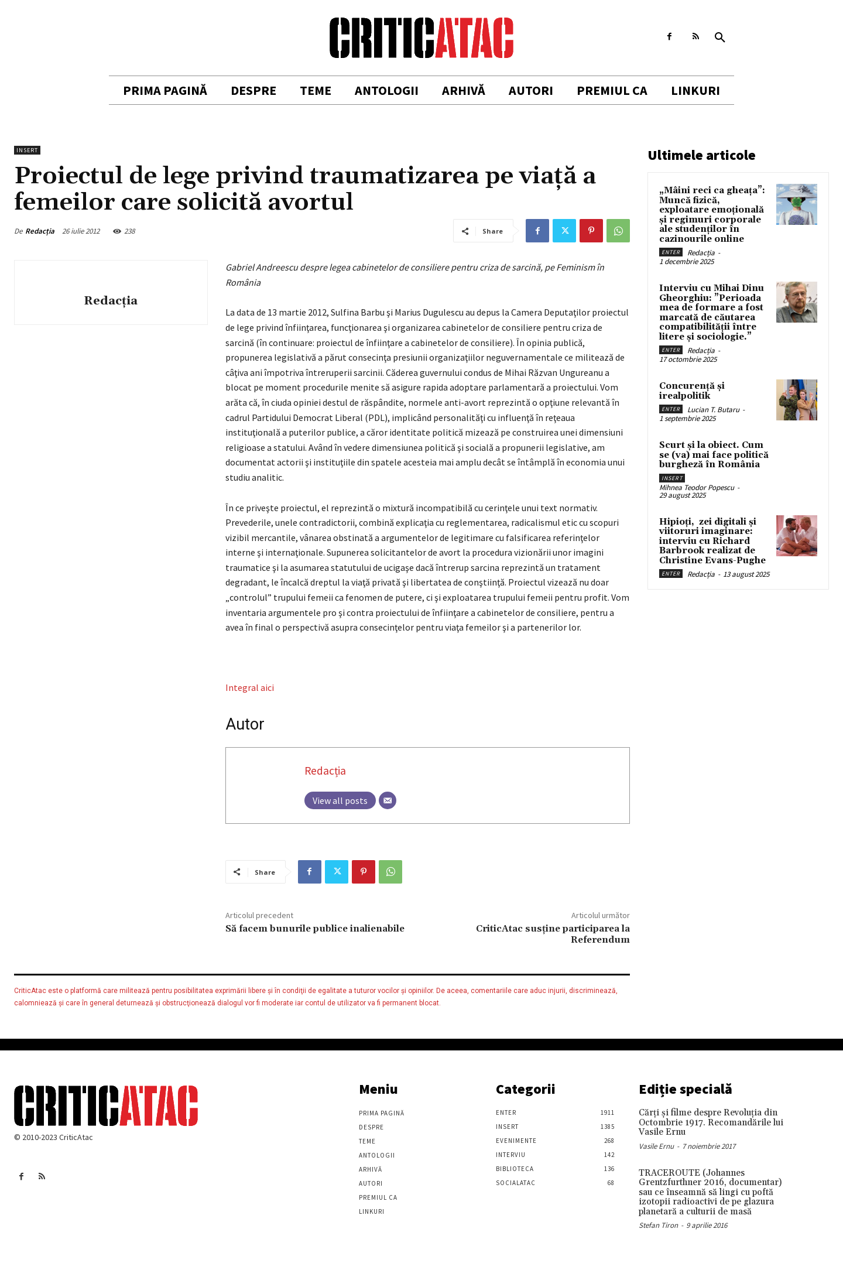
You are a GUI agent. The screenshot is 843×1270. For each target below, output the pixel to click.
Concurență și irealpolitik (692, 391)
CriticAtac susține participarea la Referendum (553, 934)
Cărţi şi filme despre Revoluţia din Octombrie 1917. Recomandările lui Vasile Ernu (711, 1122)
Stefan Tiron (658, 1225)
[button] (720, 38)
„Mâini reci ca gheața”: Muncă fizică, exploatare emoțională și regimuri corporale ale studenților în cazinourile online (712, 215)
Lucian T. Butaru (713, 410)
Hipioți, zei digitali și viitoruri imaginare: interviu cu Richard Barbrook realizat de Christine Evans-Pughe (712, 541)
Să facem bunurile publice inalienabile (315, 928)
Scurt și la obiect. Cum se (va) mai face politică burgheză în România (714, 455)
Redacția (39, 231)
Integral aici (249, 687)
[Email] (387, 800)
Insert (27, 150)
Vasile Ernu (656, 1146)
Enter (671, 252)
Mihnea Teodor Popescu (696, 487)
